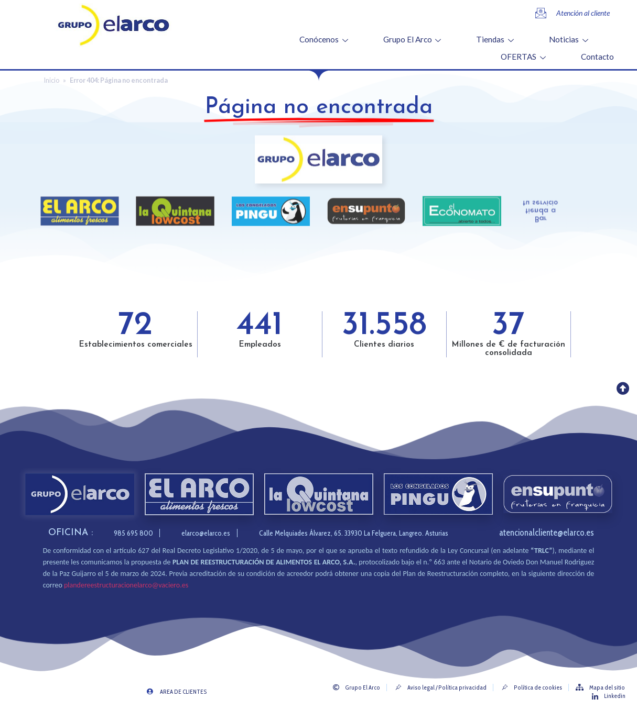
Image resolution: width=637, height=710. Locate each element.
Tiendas (496, 39)
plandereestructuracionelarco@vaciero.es (126, 585)
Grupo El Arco (413, 39)
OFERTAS (524, 56)
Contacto (597, 56)
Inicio (51, 80)
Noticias (570, 39)
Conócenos (325, 39)
